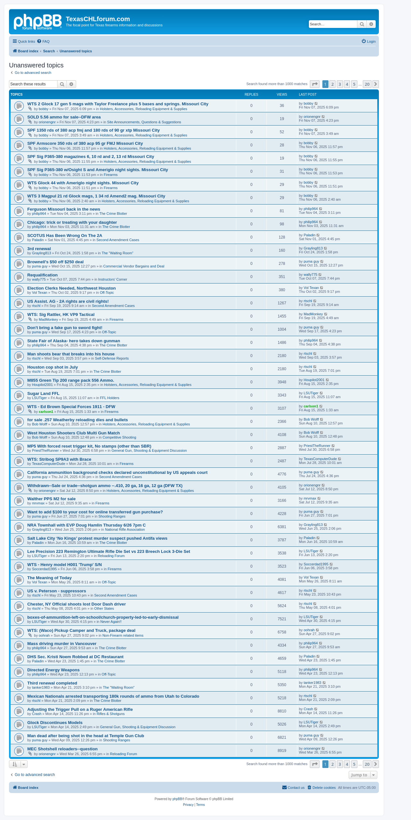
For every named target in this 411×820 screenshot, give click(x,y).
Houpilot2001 (42, 385)
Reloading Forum (111, 556)
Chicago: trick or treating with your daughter (72, 222)
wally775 (39, 279)
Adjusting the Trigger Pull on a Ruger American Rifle (80, 709)
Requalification (42, 275)
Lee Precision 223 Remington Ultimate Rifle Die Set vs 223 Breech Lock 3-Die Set (108, 551)
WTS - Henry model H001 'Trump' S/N (64, 564)
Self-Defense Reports (112, 358)
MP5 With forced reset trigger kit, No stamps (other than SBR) (89, 446)
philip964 (39, 213)
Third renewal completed (52, 683)
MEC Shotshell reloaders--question (62, 748)
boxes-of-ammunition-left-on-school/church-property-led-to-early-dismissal (103, 617)
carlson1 (46, 412)
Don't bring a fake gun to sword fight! (64, 327)
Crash (36, 714)
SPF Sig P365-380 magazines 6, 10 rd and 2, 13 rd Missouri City (90, 156)
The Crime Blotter (113, 213)
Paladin (38, 240)
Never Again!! (111, 622)
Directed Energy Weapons (53, 669)
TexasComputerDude (48, 464)
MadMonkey (48, 319)
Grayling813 (41, 253)
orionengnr (47, 122)
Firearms (111, 175)
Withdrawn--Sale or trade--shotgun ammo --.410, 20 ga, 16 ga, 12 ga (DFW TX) (105, 485)
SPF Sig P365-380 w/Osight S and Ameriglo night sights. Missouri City (97, 169)
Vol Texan (40, 292)
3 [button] (340, 84)
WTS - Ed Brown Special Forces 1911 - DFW (71, 406)
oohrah (44, 635)
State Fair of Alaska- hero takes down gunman (73, 340)
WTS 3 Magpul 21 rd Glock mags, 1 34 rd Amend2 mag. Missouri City (96, 196)
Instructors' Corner (112, 279)
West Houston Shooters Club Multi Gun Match (73, 433)
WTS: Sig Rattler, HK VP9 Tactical (60, 314)
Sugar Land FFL (43, 393)
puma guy (40, 266)
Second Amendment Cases (117, 240)
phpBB (177, 799)
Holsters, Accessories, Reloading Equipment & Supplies (143, 109)
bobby (43, 109)
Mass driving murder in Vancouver (61, 643)
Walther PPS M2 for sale (51, 498)
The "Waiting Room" (118, 253)
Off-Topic (107, 292)
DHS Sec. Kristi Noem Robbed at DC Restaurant (75, 656)
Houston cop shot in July (52, 367)
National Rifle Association (125, 529)
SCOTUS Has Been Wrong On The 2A (64, 235)
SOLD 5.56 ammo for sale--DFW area (64, 117)
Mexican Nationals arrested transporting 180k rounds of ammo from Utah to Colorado (113, 696)
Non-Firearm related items (123, 635)
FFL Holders (109, 398)
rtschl (36, 306)
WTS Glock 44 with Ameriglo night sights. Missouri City (83, 182)
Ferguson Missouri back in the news (63, 209)
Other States (104, 608)
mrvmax (38, 503)
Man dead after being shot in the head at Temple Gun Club (85, 735)
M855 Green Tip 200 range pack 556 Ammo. (70, 380)
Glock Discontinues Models (55, 722)
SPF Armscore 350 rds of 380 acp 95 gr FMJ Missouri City (85, 143)
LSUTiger (39, 398)
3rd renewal (39, 248)
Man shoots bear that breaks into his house (71, 354)
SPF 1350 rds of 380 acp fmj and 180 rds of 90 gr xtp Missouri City (93, 130)
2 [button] (332, 84)
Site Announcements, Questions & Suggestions (144, 122)
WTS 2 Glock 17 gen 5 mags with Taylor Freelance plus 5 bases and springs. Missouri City (117, 103)
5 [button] (354, 84)
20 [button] (367, 84)
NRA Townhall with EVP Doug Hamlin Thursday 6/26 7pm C (86, 525)
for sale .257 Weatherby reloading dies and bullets (77, 419)
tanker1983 (41, 687)
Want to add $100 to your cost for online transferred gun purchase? (95, 512)
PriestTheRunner (45, 450)
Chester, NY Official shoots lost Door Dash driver (76, 604)
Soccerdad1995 (44, 569)
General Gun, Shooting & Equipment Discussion (149, 450)
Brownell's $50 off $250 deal (55, 261)
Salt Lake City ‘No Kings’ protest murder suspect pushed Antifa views (97, 538)
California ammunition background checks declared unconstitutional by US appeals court (117, 472)
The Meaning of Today (49, 577)
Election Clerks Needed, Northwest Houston (71, 288)
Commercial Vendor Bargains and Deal (133, 266)
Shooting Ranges (111, 516)
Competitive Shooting (119, 437)
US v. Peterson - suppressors (56, 591)
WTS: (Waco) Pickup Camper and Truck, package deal (81, 630)
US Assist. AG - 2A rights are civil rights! (68, 301)
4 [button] (347, 84)
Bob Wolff (39, 424)
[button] (314, 84)
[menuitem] (43, 41)
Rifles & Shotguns (111, 714)
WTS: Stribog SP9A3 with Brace (59, 459)
